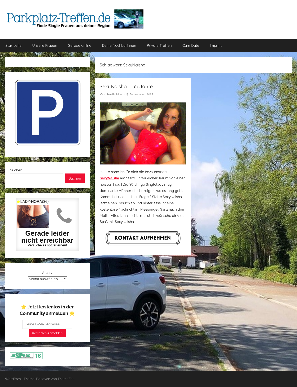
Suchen (16, 170)
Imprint (216, 45)
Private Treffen (159, 45)
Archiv (47, 273)
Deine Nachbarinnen (119, 45)
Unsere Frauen (44, 45)
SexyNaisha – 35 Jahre (126, 86)
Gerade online (79, 45)
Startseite (13, 45)
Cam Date (190, 45)
